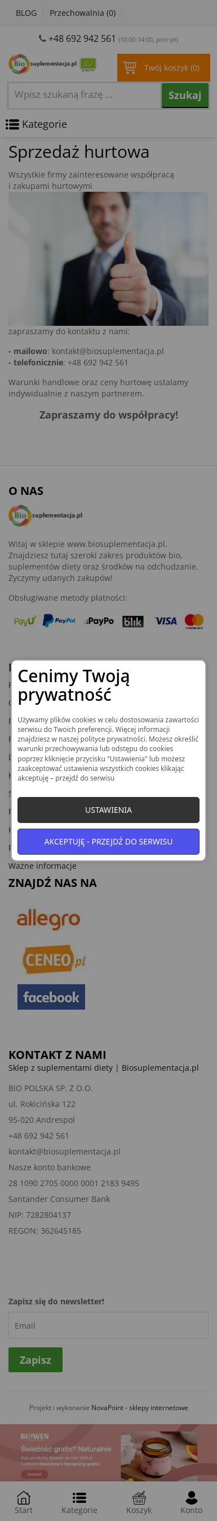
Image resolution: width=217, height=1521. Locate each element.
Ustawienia (108, 809)
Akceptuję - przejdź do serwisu (109, 841)
